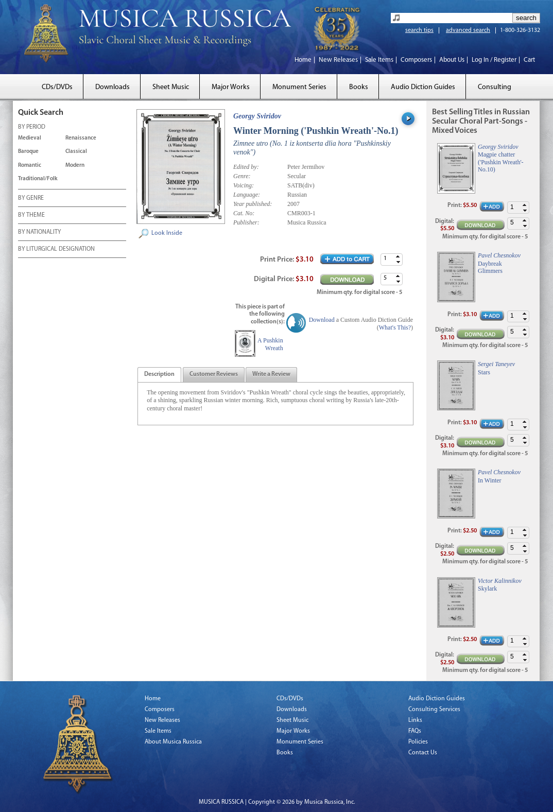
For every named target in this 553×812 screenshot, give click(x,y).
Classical (76, 151)
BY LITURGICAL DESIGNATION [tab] (56, 250)
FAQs (414, 731)
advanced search (468, 30)
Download (322, 319)
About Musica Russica (173, 742)
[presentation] (159, 375)
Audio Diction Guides (423, 87)
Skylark (487, 588)
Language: (246, 194)
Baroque (28, 151)
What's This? (395, 327)
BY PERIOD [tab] (31, 128)
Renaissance (80, 138)
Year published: (252, 204)
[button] (398, 257)
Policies (418, 742)
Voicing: (243, 185)
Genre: (242, 176)
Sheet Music (170, 87)
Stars (484, 372)
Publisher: (246, 222)
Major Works (231, 87)
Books (358, 87)
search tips (419, 30)
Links (415, 720)
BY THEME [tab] (31, 216)
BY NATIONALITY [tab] (39, 233)
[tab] (159, 374)
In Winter (490, 480)
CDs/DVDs (57, 87)
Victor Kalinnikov (500, 580)
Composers (416, 60)
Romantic (29, 165)
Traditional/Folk (38, 179)
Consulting (494, 87)
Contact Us (422, 753)
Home (303, 60)
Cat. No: (243, 213)
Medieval (29, 138)
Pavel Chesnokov (499, 255)
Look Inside (166, 233)
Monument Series (299, 87)
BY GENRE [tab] (31, 199)
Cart (529, 60)
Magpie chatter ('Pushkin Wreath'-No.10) (501, 162)
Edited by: (246, 166)
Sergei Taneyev (496, 364)
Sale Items (379, 60)
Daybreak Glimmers (490, 267)
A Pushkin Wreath (270, 344)
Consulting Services (434, 709)
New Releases (338, 60)
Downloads (112, 87)
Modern (74, 165)
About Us (451, 60)
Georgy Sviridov (257, 116)
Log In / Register (494, 60)
